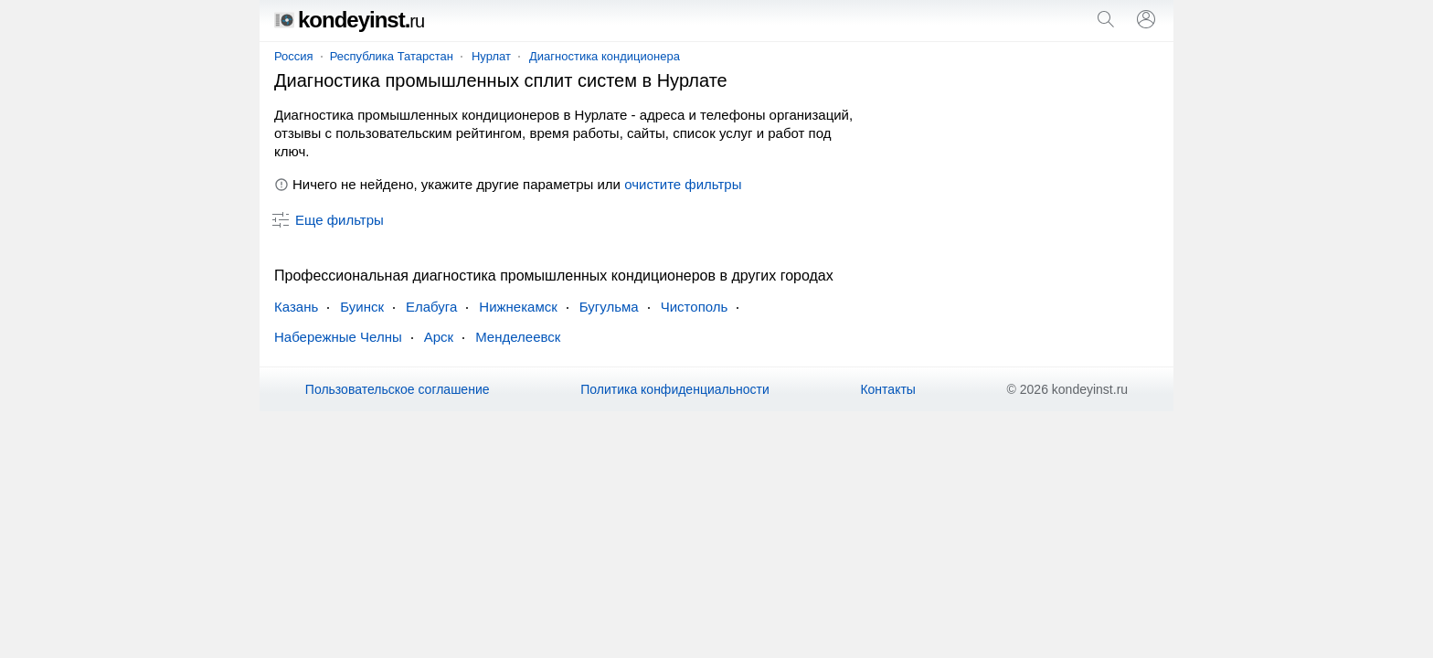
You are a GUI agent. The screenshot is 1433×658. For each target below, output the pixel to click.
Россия (293, 56)
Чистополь (694, 306)
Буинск (362, 306)
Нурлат (491, 56)
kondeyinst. (349, 19)
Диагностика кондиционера (604, 56)
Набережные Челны (338, 337)
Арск (438, 337)
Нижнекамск (518, 306)
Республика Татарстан (391, 56)
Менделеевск (517, 337)
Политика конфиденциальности (675, 389)
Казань (296, 306)
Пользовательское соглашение (397, 389)
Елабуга (431, 306)
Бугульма (609, 306)
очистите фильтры (682, 184)
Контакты (887, 389)
